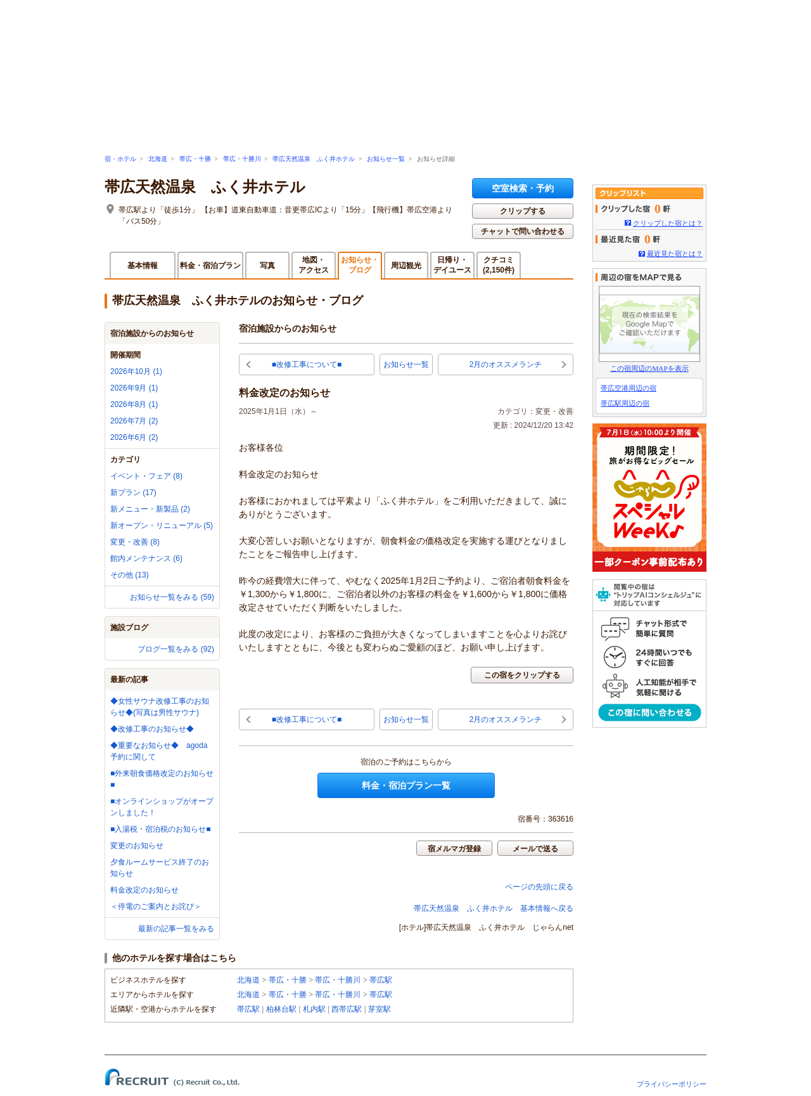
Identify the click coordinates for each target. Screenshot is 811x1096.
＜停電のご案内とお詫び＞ (155, 906)
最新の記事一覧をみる (176, 928)
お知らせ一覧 (386, 158)
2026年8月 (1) (134, 404)
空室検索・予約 (523, 188)
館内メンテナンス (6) (146, 558)
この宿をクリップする (522, 675)
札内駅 (314, 1009)
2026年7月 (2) (134, 420)
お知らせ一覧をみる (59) (172, 597)
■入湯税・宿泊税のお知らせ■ (160, 829)
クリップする (523, 211)
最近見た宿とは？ (675, 253)
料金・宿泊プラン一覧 (406, 785)
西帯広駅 (346, 1009)
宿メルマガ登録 (454, 848)
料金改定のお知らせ (144, 890)
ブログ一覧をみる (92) (175, 649)
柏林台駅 (281, 1009)
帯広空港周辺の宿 (628, 388)
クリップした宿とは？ (668, 223)
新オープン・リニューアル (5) (161, 525)
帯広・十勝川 (242, 158)
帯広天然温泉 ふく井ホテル (313, 158)
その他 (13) (129, 575)
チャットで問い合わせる (523, 231)
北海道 (157, 158)
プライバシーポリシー (671, 1084)
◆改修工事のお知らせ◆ (152, 729)
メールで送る (535, 848)
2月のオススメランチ (505, 364)
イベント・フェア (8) (146, 476)
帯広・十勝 (195, 158)
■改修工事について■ (307, 364)
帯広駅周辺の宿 (625, 403)
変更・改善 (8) (135, 542)
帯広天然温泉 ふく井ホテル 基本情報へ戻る (493, 908)
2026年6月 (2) (134, 437)
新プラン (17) (133, 492)
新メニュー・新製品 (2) (150, 509)
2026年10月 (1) (136, 371)
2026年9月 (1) (134, 388)
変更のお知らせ (136, 845)
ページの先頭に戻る (539, 886)
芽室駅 (379, 1009)
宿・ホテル (120, 158)
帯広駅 (380, 980)
